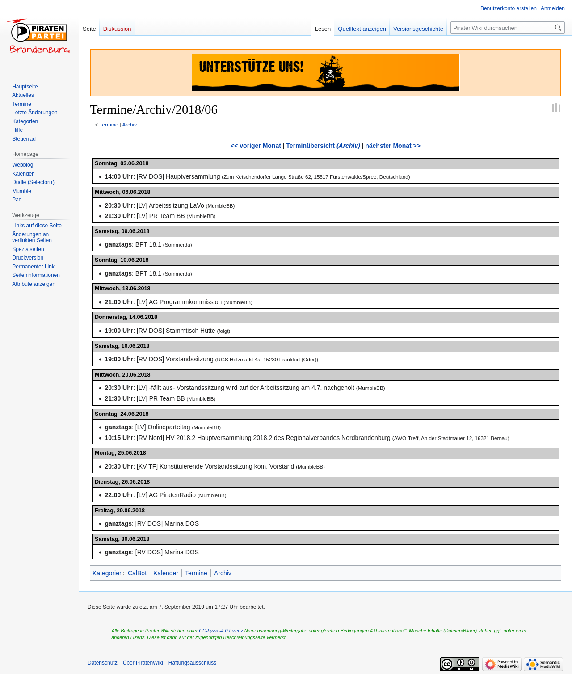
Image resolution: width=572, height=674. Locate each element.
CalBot (137, 573)
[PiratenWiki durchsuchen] (507, 27)
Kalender (165, 573)
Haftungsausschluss (192, 663)
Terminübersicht (323, 145)
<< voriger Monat (256, 145)
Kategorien (108, 573)
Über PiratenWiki (143, 663)
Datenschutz (103, 663)
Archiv (129, 124)
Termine (109, 124)
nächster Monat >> (393, 145)
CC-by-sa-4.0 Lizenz (221, 630)
